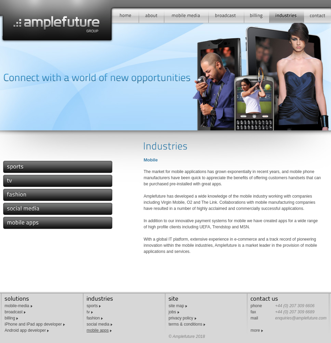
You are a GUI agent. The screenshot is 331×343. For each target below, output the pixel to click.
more (255, 330)
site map (176, 305)
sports (92, 305)
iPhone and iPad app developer (33, 324)
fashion (93, 318)
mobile (186, 15)
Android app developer (25, 330)
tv (88, 312)
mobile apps (98, 330)
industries (287, 15)
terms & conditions (186, 324)
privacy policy (181, 318)
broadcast (226, 15)
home (126, 15)
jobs (172, 312)
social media (98, 324)
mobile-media (17, 305)
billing (257, 15)
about (151, 15)
